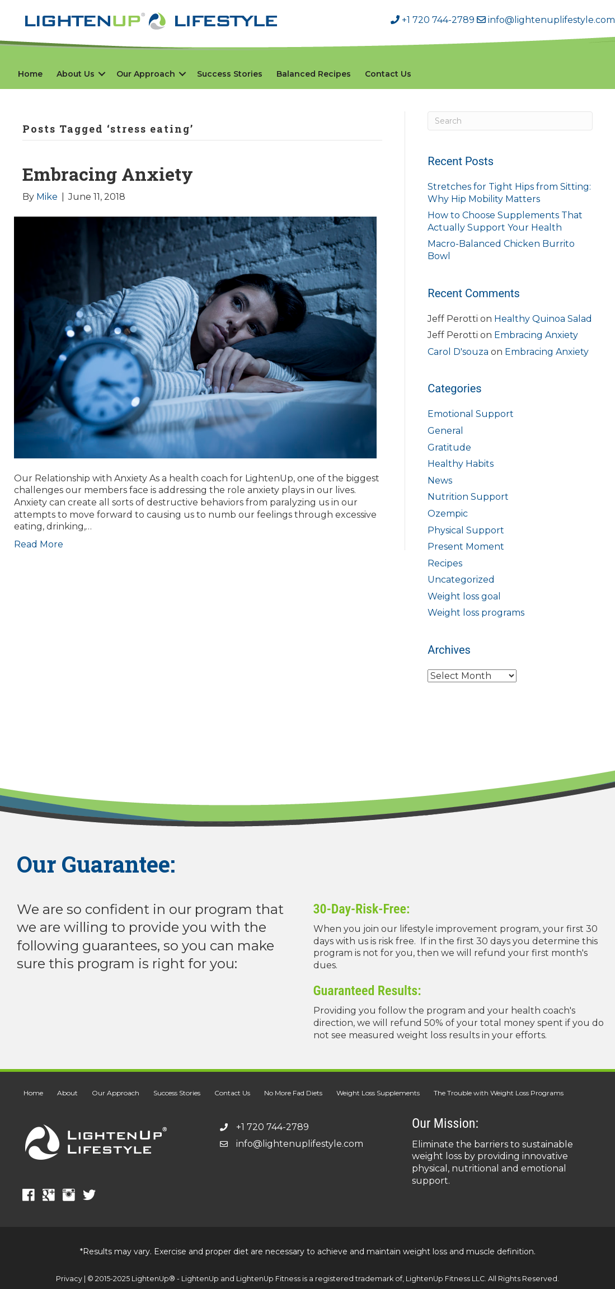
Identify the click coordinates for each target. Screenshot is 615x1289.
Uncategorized (461, 579)
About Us (76, 74)
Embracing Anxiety (107, 174)
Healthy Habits (461, 463)
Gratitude (449, 447)
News (440, 480)
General (445, 430)
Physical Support (466, 530)
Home (30, 74)
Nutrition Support (468, 496)
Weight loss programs (476, 612)
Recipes (445, 563)
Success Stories (229, 74)
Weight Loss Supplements (378, 1093)
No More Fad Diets (293, 1093)
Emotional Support (471, 414)
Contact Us (388, 74)
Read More (38, 544)
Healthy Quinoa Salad (543, 318)
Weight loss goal (464, 596)
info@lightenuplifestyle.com (545, 20)
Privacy (69, 1278)
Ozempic (448, 513)
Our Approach (145, 74)
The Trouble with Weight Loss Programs (499, 1093)
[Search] (510, 120)
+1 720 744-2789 (433, 20)
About (67, 1093)
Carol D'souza (458, 351)
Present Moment (466, 546)
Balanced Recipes (313, 74)
